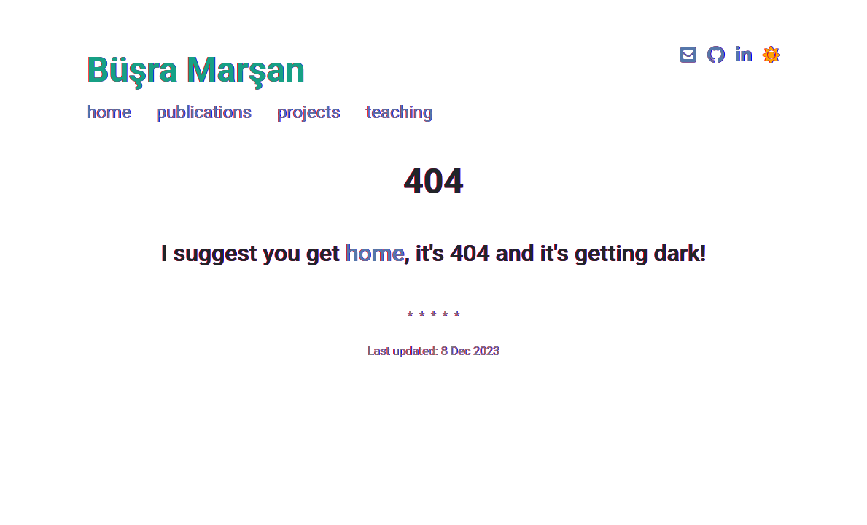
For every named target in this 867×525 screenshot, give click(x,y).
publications (204, 112)
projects (308, 112)
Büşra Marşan (196, 69)
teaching (398, 112)
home (109, 112)
